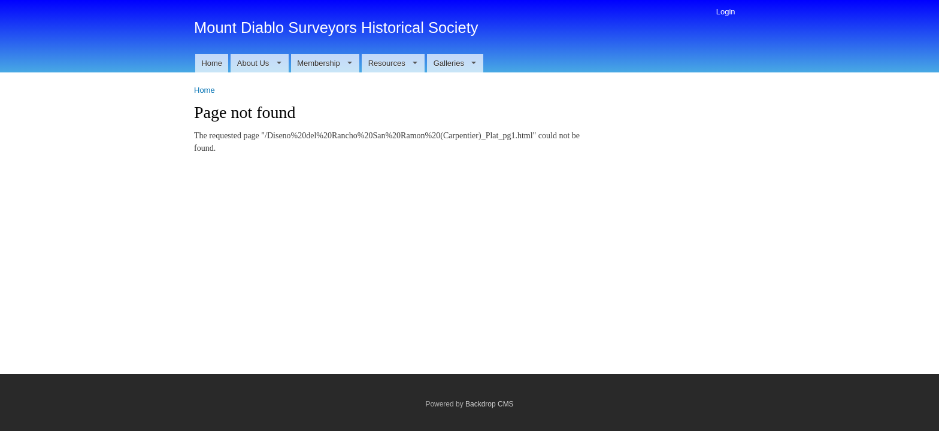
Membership (324, 63)
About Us (259, 63)
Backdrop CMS (489, 404)
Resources (393, 63)
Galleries (455, 63)
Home (211, 63)
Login (725, 11)
